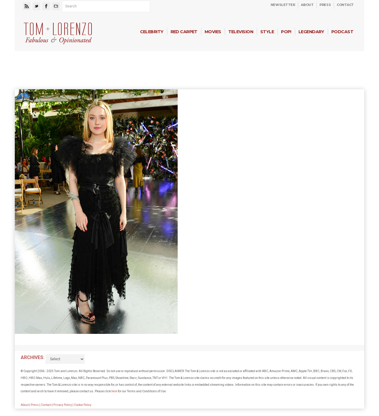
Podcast (342, 31)
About (307, 5)
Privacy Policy (62, 405)
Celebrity (151, 31)
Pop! (286, 31)
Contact (345, 5)
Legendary (311, 31)
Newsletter (283, 5)
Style (267, 31)
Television (240, 31)
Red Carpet (184, 31)
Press (325, 5)
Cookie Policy (82, 405)
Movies (213, 31)
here (114, 391)
